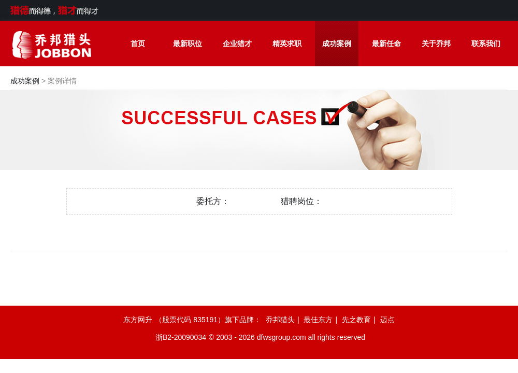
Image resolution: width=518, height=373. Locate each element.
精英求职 (286, 43)
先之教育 (356, 319)
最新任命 (386, 43)
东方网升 (137, 319)
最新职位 (187, 43)
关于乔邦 (436, 43)
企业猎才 (237, 43)
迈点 (387, 319)
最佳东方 (318, 319)
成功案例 (336, 43)
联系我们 (485, 43)
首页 (138, 43)
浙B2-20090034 (180, 337)
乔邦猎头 (280, 319)
